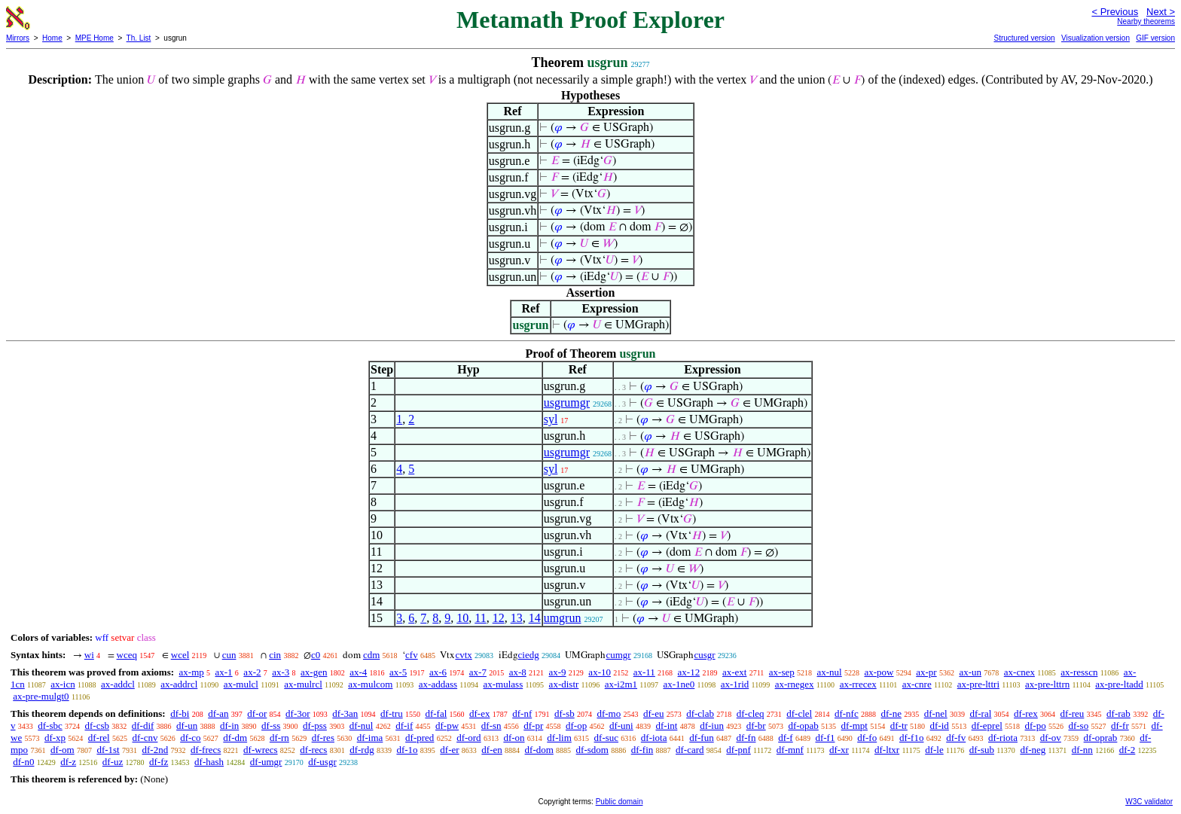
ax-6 (438, 672)
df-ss (270, 725)
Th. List (139, 38)
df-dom (539, 749)
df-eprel (987, 725)
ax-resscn (1078, 672)
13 (517, 617)
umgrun (562, 617)
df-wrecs (260, 749)
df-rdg (361, 749)
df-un (186, 725)
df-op (576, 725)
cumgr (618, 654)
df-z (68, 761)
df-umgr (266, 761)
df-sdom (592, 749)
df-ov (1050, 737)
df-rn (279, 737)
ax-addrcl (178, 684)
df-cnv (144, 737)
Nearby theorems (1146, 21)
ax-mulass (503, 684)
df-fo (867, 737)
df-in (229, 725)
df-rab (1118, 713)
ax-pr (926, 672)
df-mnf (790, 749)
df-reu (1072, 713)
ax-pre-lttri (978, 684)
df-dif (143, 725)
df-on (513, 737)
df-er (449, 749)
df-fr (1120, 725)
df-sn (491, 725)
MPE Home (94, 38)
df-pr (533, 725)
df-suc (606, 737)
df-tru (391, 713)
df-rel (99, 737)
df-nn (1082, 749)
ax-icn (62, 684)
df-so (1078, 725)
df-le (934, 749)
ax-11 (644, 672)
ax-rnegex (794, 684)
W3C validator (1149, 801)
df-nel (936, 713)
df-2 (1127, 749)
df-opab (803, 725)
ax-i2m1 (621, 684)
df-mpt (854, 725)
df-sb (564, 713)
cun (229, 654)
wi (89, 654)
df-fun (701, 737)
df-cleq (750, 713)
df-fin (642, 749)
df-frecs (206, 749)
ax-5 (398, 672)
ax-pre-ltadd (1119, 684)
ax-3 (280, 672)
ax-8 (517, 672)
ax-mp (191, 672)
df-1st (107, 749)
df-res (323, 737)
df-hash (209, 761)
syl (551, 419)
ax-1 (224, 672)
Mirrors (17, 38)
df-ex (479, 713)
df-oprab (1101, 737)
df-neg (1032, 749)
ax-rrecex (858, 684)
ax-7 (478, 672)
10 (462, 617)
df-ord (468, 737)
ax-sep (782, 672)
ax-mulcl (241, 684)
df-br (756, 725)
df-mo (609, 713)
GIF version (1155, 38)
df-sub (981, 749)
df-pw (447, 725)
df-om (62, 749)
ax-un (970, 672)
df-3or (297, 713)
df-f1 (825, 737)
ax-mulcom (370, 684)
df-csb (97, 725)
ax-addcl (118, 684)
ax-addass (438, 684)
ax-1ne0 (678, 684)
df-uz (112, 761)
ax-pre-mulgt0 (41, 696)
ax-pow (878, 672)
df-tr (899, 725)
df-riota (1003, 737)
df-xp (55, 737)
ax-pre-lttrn (1047, 684)
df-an (218, 713)
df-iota (654, 737)
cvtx (463, 654)
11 (480, 617)
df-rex (1026, 713)
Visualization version (1095, 38)
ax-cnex (1019, 672)
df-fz (158, 761)
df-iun (712, 725)
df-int (666, 725)
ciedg (528, 654)
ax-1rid (735, 684)
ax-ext (734, 672)
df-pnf (738, 749)
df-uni (621, 725)
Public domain (619, 801)
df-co (190, 737)
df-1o (406, 749)
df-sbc (50, 725)
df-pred (419, 737)
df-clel (799, 713)
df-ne (890, 713)
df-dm (235, 737)
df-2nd (155, 749)
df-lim (559, 737)
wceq (127, 654)
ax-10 (599, 672)
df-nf (522, 713)
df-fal (436, 713)
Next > (1160, 11)
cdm (371, 654)
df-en (491, 749)
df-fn (745, 737)
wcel (180, 654)
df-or (257, 713)
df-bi (179, 713)
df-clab (700, 713)
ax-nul (829, 672)
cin (275, 654)
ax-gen (314, 672)
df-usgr (322, 761)
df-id (939, 725)
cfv (411, 654)
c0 (315, 654)
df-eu (653, 713)
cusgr (704, 654)
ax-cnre (917, 684)
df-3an (345, 713)
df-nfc (847, 713)
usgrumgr (567, 402)
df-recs (313, 749)
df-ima (370, 737)
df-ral (980, 713)
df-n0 (23, 761)
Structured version (1023, 38)
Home (52, 38)
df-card (690, 749)
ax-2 (252, 672)
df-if (404, 725)
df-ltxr (886, 749)
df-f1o (911, 737)
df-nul (361, 725)
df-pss (315, 725)
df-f (785, 737)
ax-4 (358, 672)
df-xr (839, 749)
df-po (1035, 725)
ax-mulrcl (303, 684)
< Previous (1114, 11)
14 (535, 617)
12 (499, 617)
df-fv (956, 737)
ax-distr (564, 684)
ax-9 (557, 672)
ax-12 (689, 672)
